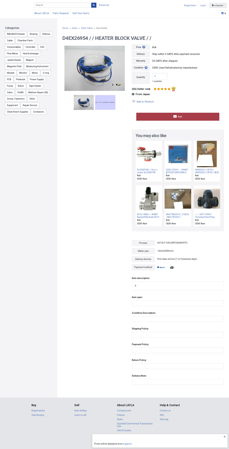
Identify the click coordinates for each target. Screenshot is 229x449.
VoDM (20, 92)
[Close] (225, 437)
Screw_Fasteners (16, 98)
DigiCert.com (114, 439)
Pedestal (20, 79)
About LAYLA (41, 13)
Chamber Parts (25, 40)
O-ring (46, 73)
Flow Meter (12, 53)
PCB (9, 79)
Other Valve (87, 28)
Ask (177, 116)
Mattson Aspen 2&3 (38, 92)
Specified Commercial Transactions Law (135, 424)
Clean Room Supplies (17, 112)
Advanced (104, 5)
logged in (207, 443)
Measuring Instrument (37, 66)
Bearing (34, 34)
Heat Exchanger (31, 53)
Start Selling (80, 410)
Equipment (12, 105)
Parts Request (61, 13)
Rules (120, 418)
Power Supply (37, 79)
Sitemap (164, 418)
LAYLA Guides (124, 429)
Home (65, 28)
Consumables (14, 47)
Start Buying (37, 414)
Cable (10, 40)
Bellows (46, 34)
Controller (30, 47)
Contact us (165, 410)
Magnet (30, 60)
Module (10, 73)
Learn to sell (80, 414)
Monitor (23, 73)
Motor (35, 73)
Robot (21, 86)
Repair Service (30, 105)
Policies (121, 414)
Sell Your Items (81, 13)
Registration (190, 5)
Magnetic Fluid (14, 66)
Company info (124, 410)
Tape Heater (35, 86)
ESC (42, 47)
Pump (10, 86)
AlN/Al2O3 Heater (16, 34)
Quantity (140, 77)
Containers (38, 112)
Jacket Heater (14, 60)
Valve (10, 92)
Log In (203, 5)
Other (32, 98)
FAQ (162, 414)
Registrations (38, 410)
